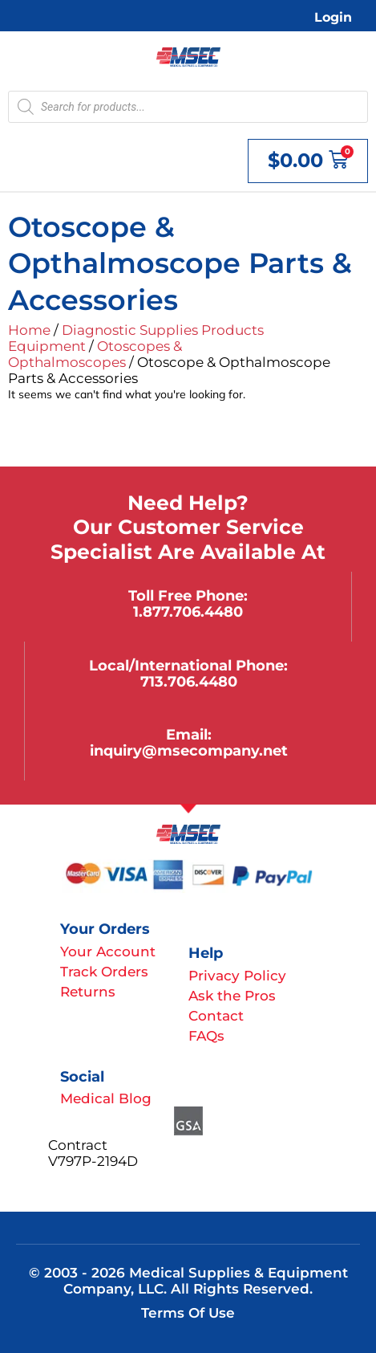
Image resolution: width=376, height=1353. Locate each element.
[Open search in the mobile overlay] (188, 107)
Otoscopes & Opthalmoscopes (95, 354)
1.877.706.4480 (188, 611)
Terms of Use (188, 1313)
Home (29, 330)
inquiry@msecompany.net (189, 750)
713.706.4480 (188, 681)
